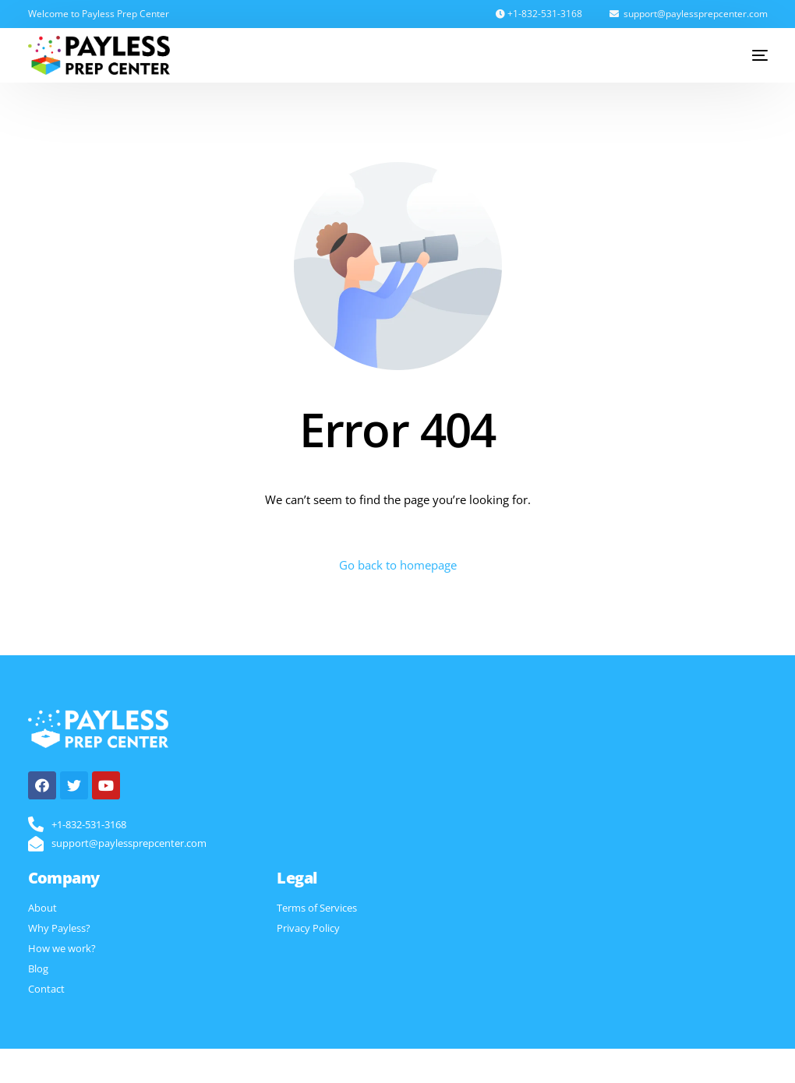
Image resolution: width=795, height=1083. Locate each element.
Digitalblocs (560, 1065)
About (42, 908)
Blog (38, 968)
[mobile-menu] (748, 55)
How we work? (62, 948)
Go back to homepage (398, 565)
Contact (46, 989)
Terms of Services (317, 908)
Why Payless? (59, 928)
